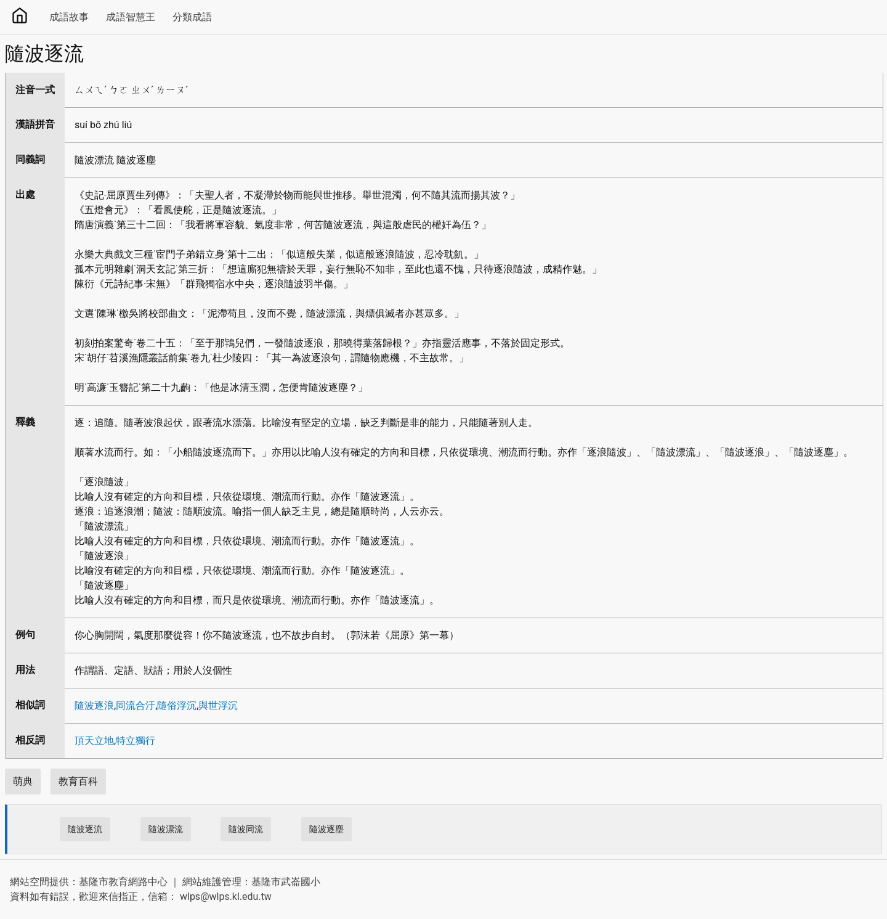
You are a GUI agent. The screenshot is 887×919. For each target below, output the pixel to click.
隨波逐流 (85, 829)
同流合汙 (135, 705)
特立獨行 (135, 740)
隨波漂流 (165, 829)
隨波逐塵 (326, 829)
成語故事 (69, 17)
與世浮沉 (218, 705)
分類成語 (192, 17)
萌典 (23, 781)
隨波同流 (246, 829)
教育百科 (78, 781)
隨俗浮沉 (176, 705)
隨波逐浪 (94, 705)
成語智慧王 (130, 17)
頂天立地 (94, 740)
